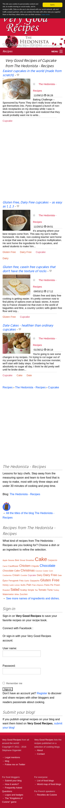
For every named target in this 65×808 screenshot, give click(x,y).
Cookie (45, 571)
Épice (5, 580)
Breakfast (30, 560)
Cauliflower (13, 566)
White (17, 594)
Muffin (23, 585)
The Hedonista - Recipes (30, 387)
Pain (29, 584)
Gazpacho (35, 580)
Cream (16, 575)
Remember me (14, 683)
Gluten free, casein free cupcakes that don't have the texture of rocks (29, 269)
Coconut (39, 571)
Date (29, 375)
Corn (51, 571)
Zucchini (24, 594)
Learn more (45, 14)
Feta (21, 580)
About (40, 750)
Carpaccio (52, 560)
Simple (31, 590)
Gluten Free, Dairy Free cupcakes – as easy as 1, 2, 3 (32, 204)
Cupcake (7, 120)
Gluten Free (9, 252)
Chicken (25, 566)
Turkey (56, 590)
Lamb (11, 585)
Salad (14, 589)
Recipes (7, 51)
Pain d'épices (37, 585)
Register (42, 693)
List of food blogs (45, 780)
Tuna (50, 589)
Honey (6, 585)
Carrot (5, 566)
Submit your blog (13, 780)
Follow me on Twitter (15, 764)
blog (7, 761)
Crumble (23, 575)
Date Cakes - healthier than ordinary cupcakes (28, 327)
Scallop (23, 590)
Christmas (28, 570)
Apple (5, 560)
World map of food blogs (49, 784)
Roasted (6, 590)
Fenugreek (13, 580)
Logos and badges (14, 794)
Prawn (57, 585)
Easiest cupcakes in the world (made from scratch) (32, 73)
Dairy (5, 258)
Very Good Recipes (11, 739)
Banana (11, 560)
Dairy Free (26, 252)
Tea (36, 590)
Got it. (52, 5)
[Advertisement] (32, 164)
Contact (41, 754)
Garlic (26, 581)
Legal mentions (12, 757)
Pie (51, 585)
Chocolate (47, 566)
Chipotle (35, 566)
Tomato (42, 589)
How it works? (12, 784)
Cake (20, 375)
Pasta (47, 585)
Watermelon (8, 594)
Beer (17, 560)
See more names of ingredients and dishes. (33, 598)
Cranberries (7, 575)
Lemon (17, 585)
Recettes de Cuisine (47, 794)
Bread (22, 560)
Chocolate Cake (11, 570)
